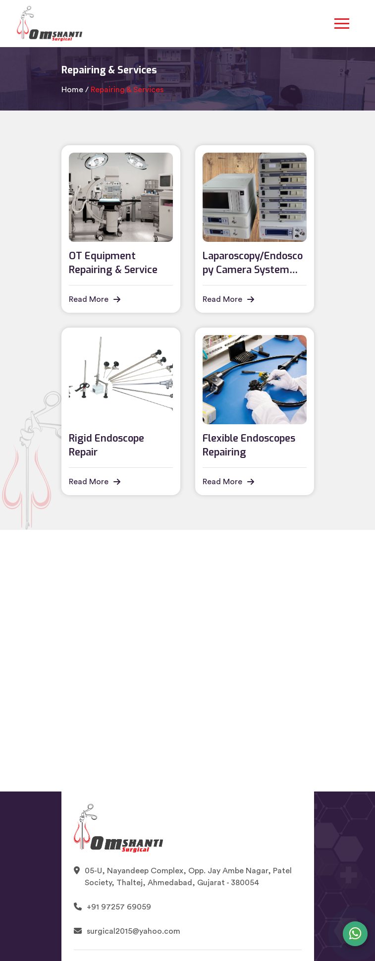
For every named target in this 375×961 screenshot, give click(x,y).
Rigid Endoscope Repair (106, 445)
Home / (75, 90)
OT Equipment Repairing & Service (113, 263)
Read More (94, 299)
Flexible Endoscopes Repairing (249, 445)
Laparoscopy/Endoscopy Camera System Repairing (253, 263)
